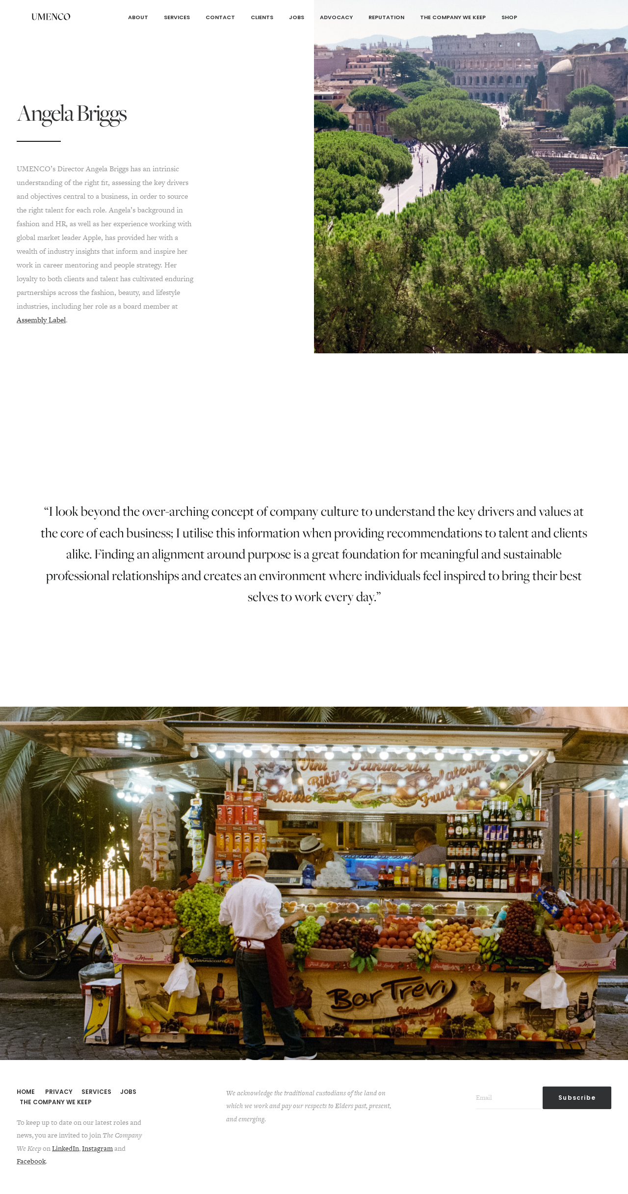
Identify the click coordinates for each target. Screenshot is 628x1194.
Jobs (296, 17)
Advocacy (336, 17)
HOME (26, 1092)
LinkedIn (65, 1148)
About (138, 17)
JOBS (128, 1092)
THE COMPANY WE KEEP (56, 1102)
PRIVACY (59, 1092)
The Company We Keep (453, 17)
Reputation (386, 17)
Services (177, 17)
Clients (262, 17)
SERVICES (96, 1092)
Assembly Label (41, 320)
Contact (220, 17)
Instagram (97, 1148)
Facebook (31, 1161)
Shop (509, 17)
